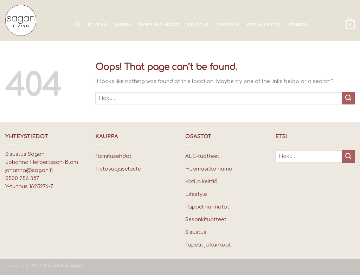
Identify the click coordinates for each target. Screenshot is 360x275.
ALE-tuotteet (202, 156)
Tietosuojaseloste (118, 169)
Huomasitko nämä (208, 169)
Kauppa (123, 25)
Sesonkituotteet (205, 219)
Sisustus (197, 25)
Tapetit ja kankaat (208, 245)
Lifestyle (227, 25)
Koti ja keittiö (263, 25)
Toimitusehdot (113, 156)
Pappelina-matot (159, 25)
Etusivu (97, 25)
